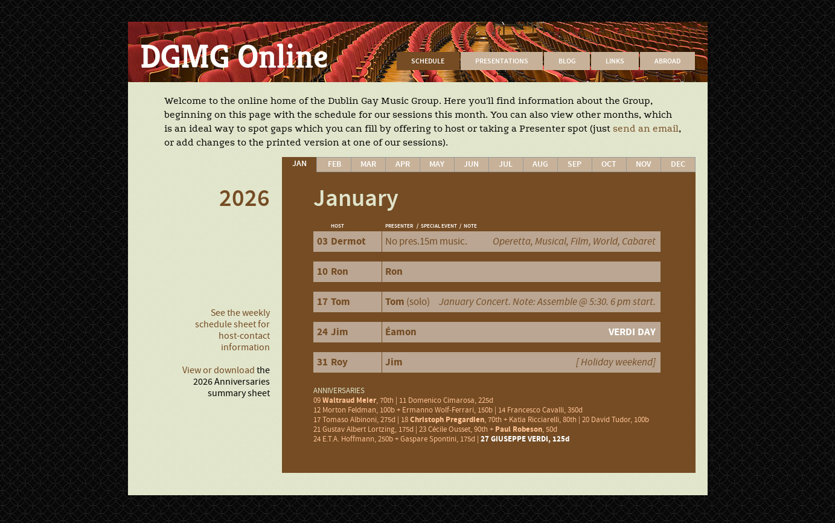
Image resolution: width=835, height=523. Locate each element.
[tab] (299, 164)
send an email (646, 128)
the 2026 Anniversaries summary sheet (231, 381)
